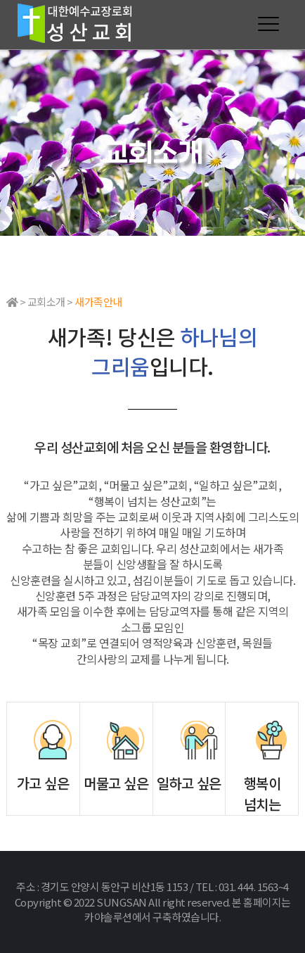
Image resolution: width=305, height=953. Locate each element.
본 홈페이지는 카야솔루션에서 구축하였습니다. (187, 910)
